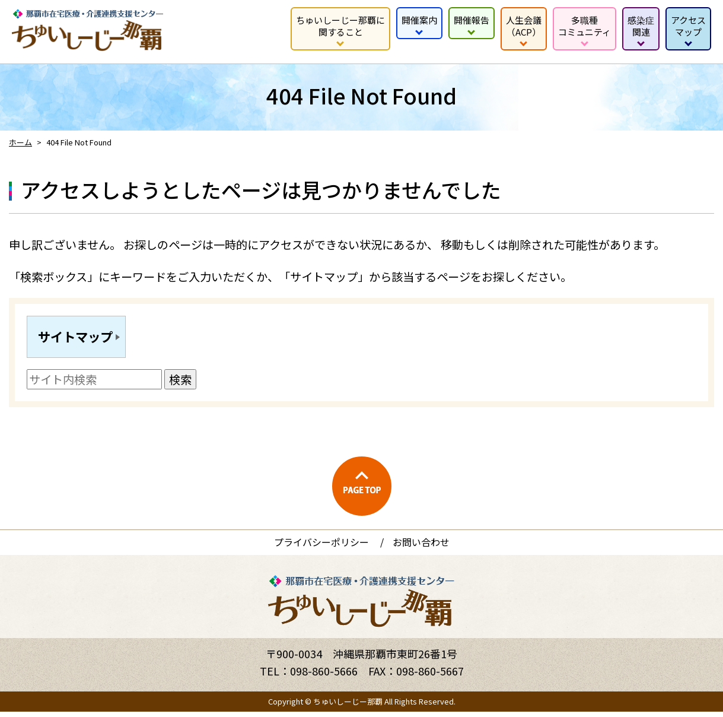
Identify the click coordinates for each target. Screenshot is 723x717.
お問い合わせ (421, 547)
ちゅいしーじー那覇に (340, 26)
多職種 (584, 26)
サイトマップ (80, 339)
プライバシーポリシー (321, 547)
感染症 (641, 26)
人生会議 (524, 26)
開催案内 (419, 20)
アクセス (688, 26)
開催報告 (471, 20)
